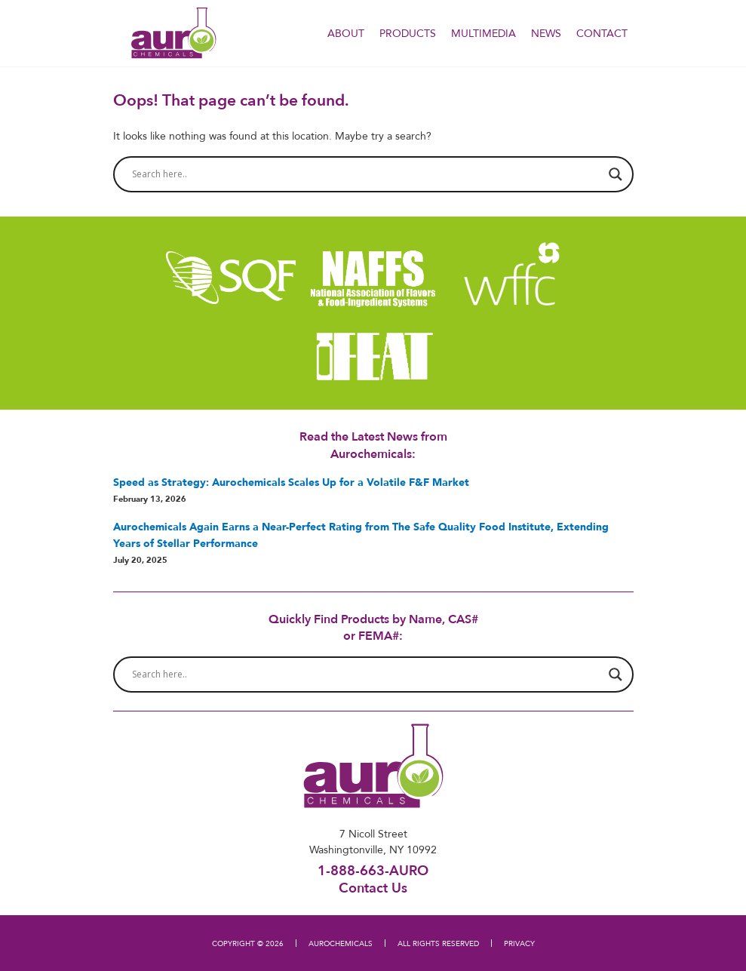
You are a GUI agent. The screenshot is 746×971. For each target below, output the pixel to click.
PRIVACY (519, 943)
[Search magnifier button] (615, 174)
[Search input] (366, 174)
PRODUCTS (407, 33)
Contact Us (373, 887)
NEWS (546, 33)
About (345, 33)
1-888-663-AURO (373, 870)
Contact (602, 33)
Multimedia (483, 33)
